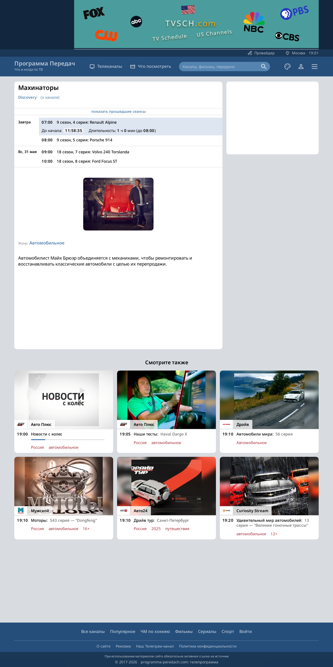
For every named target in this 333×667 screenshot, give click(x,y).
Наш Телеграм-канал (155, 646)
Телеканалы (105, 66)
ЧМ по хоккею (155, 631)
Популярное (122, 631)
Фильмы (184, 631)
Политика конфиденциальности (207, 646)
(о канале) (50, 97)
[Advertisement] (118, 312)
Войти (245, 631)
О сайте (104, 646)
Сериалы (207, 631)
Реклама (123, 646)
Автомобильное (47, 243)
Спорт (228, 631)
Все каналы (93, 631)
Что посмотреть (150, 66)
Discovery (27, 97)
